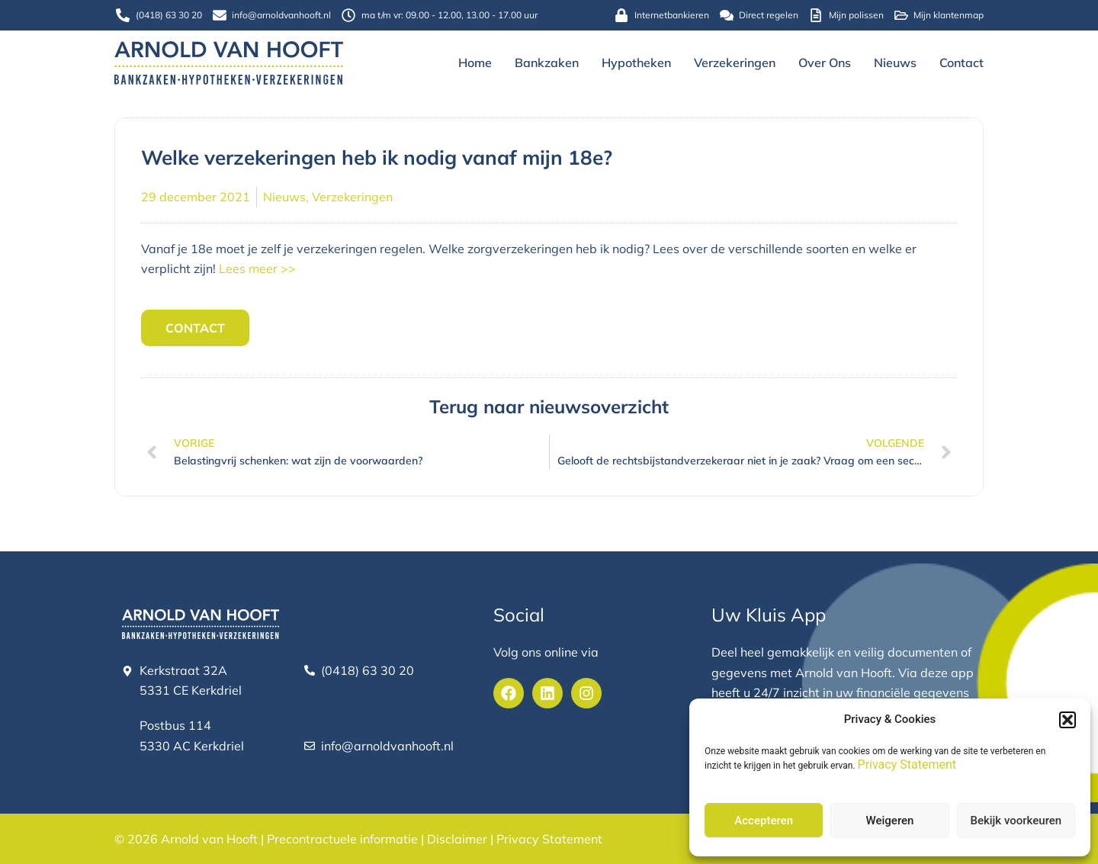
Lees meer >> (257, 268)
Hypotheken (636, 62)
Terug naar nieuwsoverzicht (549, 406)
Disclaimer (457, 838)
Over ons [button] (824, 62)
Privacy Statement (907, 764)
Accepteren (763, 820)
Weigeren (890, 820)
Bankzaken (547, 62)
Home (475, 62)
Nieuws (895, 62)
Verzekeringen (734, 62)
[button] (1067, 719)
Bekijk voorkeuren (1015, 820)
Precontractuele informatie (342, 838)
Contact (961, 62)
